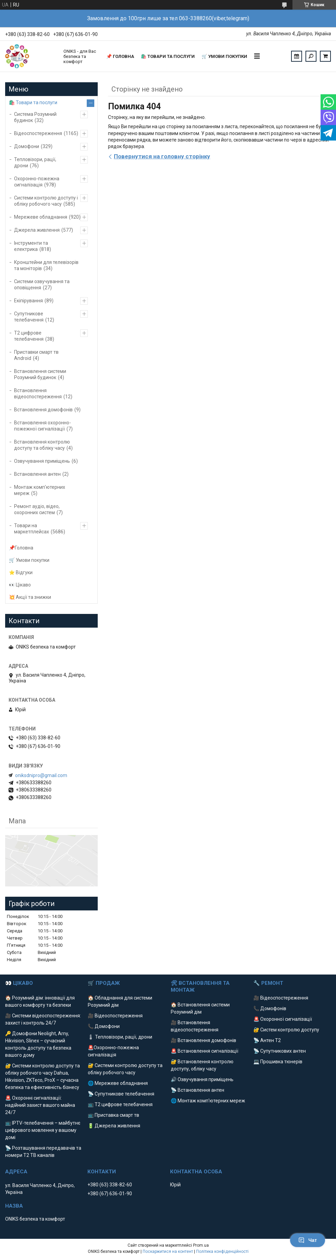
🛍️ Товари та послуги (168, 56)
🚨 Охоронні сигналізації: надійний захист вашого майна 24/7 (40, 1105)
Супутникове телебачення (29, 317)
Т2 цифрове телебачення (29, 336)
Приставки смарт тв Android (36, 355)
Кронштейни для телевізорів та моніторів (46, 265)
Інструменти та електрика (31, 246)
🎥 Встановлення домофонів (203, 1040)
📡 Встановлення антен (197, 1090)
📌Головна (21, 548)
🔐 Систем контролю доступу (286, 1029)
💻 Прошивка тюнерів (277, 1061)
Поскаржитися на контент (168, 1251)
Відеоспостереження (38, 133)
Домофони (26, 146)
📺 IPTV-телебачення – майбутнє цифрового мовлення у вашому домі (42, 1130)
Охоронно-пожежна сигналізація (36, 182)
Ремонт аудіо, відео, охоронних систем (37, 509)
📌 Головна (120, 56)
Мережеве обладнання (40, 217)
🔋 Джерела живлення (114, 1125)
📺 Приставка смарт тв (113, 1115)
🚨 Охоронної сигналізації (282, 1019)
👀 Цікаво (20, 585)
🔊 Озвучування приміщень (202, 1079)
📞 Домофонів (269, 1008)
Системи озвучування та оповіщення (42, 284)
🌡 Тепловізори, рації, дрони (120, 1037)
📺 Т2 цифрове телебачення (120, 1104)
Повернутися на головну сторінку (162, 156)
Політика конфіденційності (222, 1251)
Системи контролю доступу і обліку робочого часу (46, 201)
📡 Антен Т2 (267, 1040)
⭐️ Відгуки (21, 572)
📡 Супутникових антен (279, 1051)
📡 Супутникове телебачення (121, 1094)
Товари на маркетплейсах (31, 528)
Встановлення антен (37, 474)
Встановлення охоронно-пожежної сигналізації (42, 426)
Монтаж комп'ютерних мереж (39, 490)
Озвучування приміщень (42, 461)
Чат (307, 1240)
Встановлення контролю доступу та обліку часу (42, 445)
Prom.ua (201, 1245)
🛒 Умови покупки (224, 56)
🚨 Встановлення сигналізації (204, 1051)
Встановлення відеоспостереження (38, 393)
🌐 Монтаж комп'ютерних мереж (208, 1100)
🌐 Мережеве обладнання (118, 1083)
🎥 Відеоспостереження (115, 1015)
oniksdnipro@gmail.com (41, 775)
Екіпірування (28, 300)
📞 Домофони (104, 1026)
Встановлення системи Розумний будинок (40, 374)
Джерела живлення (37, 230)
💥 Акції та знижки (30, 597)
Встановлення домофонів (43, 409)
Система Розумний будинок (35, 117)
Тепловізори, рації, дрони (35, 162)
